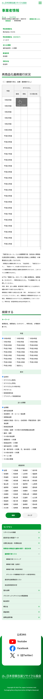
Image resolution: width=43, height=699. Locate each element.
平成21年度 (8, 355)
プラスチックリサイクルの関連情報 (15, 596)
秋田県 (15, 474)
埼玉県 (35, 477)
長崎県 (25, 504)
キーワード (6, 319)
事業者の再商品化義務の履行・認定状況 (17, 548)
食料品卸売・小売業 (11, 446)
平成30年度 (8, 345)
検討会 (5, 606)
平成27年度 (8, 348)
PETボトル (7, 390)
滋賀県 (15, 491)
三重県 (6, 491)
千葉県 (6, 480)
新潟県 (35, 480)
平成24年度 (8, 352)
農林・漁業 (7, 433)
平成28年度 (34, 345)
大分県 (6, 508)
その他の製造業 (9, 436)
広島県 (25, 497)
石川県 (15, 484)
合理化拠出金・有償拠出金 (12, 543)
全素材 (6, 377)
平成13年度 (34, 362)
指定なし (20, 365)
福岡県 (6, 504)
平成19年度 (34, 355)
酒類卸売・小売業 (10, 439)
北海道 (15, 470)
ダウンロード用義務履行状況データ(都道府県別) (20, 574)
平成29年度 (21, 345)
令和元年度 (34, 342)
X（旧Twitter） (21, 655)
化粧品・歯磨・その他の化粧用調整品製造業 (19, 430)
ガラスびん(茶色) (10, 383)
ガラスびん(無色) (10, 380)
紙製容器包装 (8, 393)
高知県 (35, 501)
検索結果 (8, 21)
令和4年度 (33, 338)
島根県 (6, 497)
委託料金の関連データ (11, 538)
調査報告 (6, 612)
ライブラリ (12, 17)
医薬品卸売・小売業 (11, 443)
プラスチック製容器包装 (12, 396)
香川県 (15, 501)
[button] (40, 3)
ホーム (4, 17)
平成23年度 (21, 352)
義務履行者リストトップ (13, 559)
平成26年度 (21, 348)
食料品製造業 (8, 410)
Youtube (18, 641)
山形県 (25, 474)
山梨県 (35, 484)
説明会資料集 (8, 617)
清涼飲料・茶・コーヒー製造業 (14, 414)
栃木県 (15, 477)
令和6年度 (7, 338)
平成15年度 (8, 362)
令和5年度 (20, 338)
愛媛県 (25, 501)
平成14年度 (21, 362)
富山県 (6, 484)
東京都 (15, 480)
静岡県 (25, 487)
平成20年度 (21, 355)
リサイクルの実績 (9, 532)
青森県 (25, 470)
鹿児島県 (26, 508)
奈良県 (15, 494)
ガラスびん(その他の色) (12, 386)
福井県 (25, 484)
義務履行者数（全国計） (13, 564)
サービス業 (7, 456)
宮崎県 (15, 508)
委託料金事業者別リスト (13, 579)
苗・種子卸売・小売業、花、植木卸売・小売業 (20, 449)
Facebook (18, 648)
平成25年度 (34, 348)
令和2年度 (20, 342)
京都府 (25, 491)
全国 (5, 470)
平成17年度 (21, 358)
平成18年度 (8, 358)
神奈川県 (26, 480)
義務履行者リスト (34, 19)
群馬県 (25, 477)
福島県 (35, 474)
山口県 (35, 497)
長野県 (6, 487)
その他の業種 (8, 459)
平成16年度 (34, 358)
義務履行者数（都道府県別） (15, 569)
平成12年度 (8, 365)
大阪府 (35, 491)
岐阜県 (15, 487)
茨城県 (6, 477)
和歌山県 (26, 494)
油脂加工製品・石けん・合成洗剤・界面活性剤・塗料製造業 (22, 422)
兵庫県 (6, 494)
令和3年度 (7, 342)
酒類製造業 (7, 417)
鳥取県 (35, 494)
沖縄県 (35, 508)
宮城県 (6, 474)
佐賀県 (15, 504)
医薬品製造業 (8, 426)
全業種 (6, 407)
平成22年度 (34, 352)
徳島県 (6, 501)
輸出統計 (6, 601)
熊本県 (35, 504)
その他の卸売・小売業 (11, 452)
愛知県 (35, 487)
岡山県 (15, 497)
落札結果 (6, 590)
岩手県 (35, 470)
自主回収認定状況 (11, 585)
